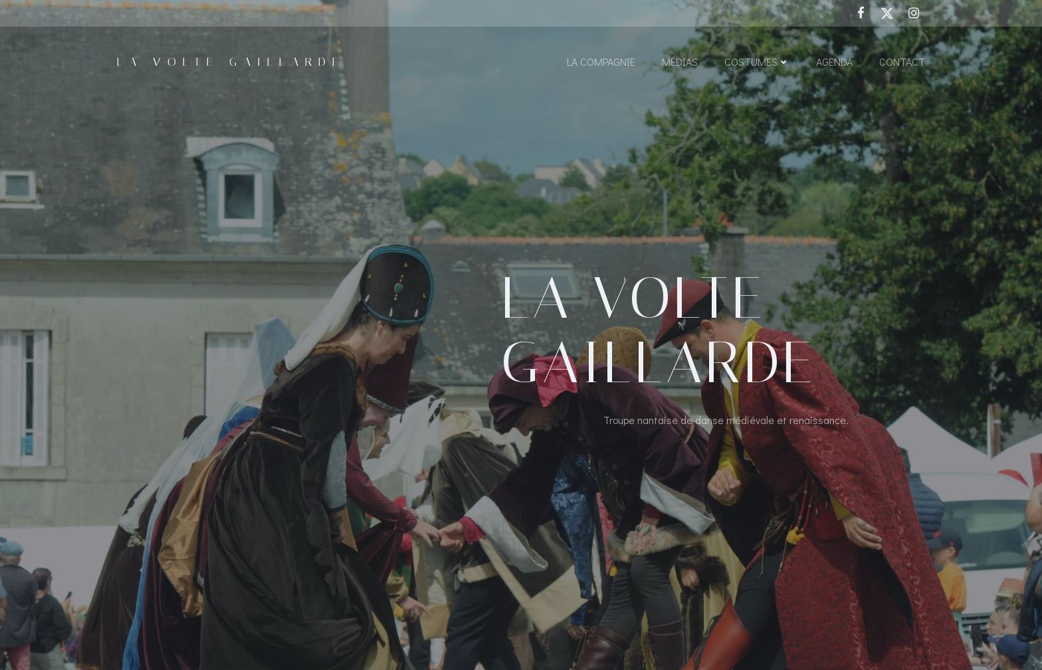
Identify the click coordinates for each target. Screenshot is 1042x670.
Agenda (834, 61)
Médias (680, 61)
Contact (902, 61)
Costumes (756, 61)
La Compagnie (601, 61)
